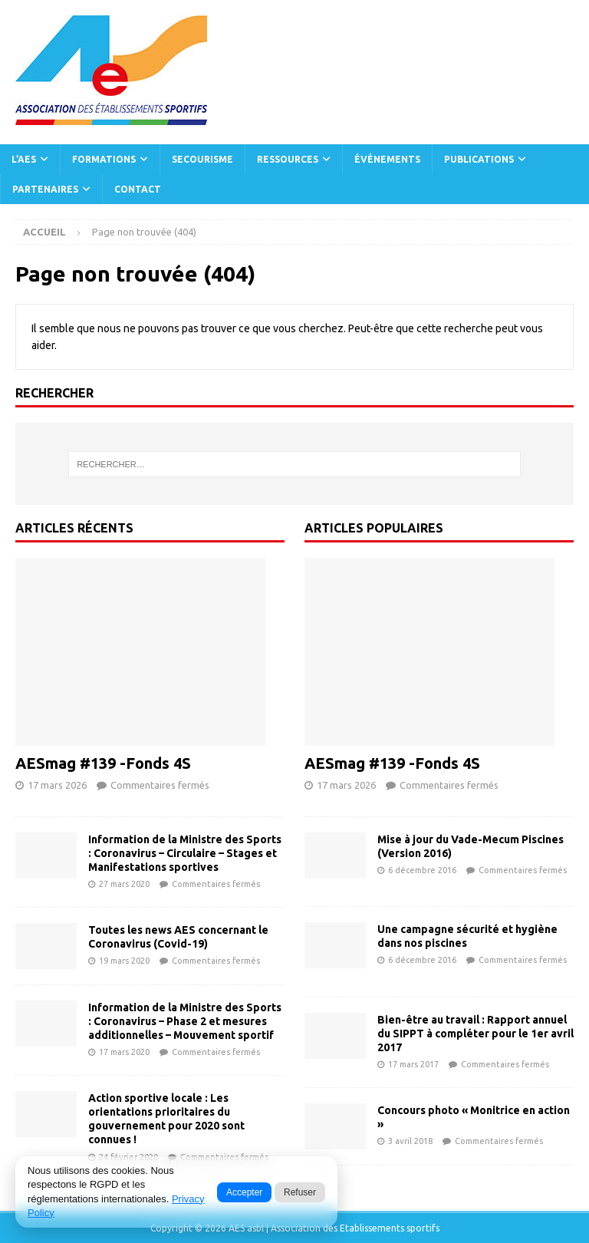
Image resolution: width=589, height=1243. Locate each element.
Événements (387, 159)
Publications (479, 159)
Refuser (300, 1192)
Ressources (287, 159)
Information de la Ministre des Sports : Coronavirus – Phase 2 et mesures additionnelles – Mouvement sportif (184, 1021)
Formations (104, 159)
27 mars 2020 (124, 884)
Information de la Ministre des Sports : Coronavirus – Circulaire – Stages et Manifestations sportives (184, 853)
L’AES (24, 159)
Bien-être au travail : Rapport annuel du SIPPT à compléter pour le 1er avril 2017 (475, 1033)
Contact (137, 189)
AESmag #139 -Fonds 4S (103, 763)
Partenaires (45, 189)
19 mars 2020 (124, 960)
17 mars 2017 (413, 1064)
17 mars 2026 (57, 785)
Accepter (244, 1192)
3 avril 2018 (410, 1141)
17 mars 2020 (124, 1052)
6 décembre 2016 (422, 870)
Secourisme (202, 159)
